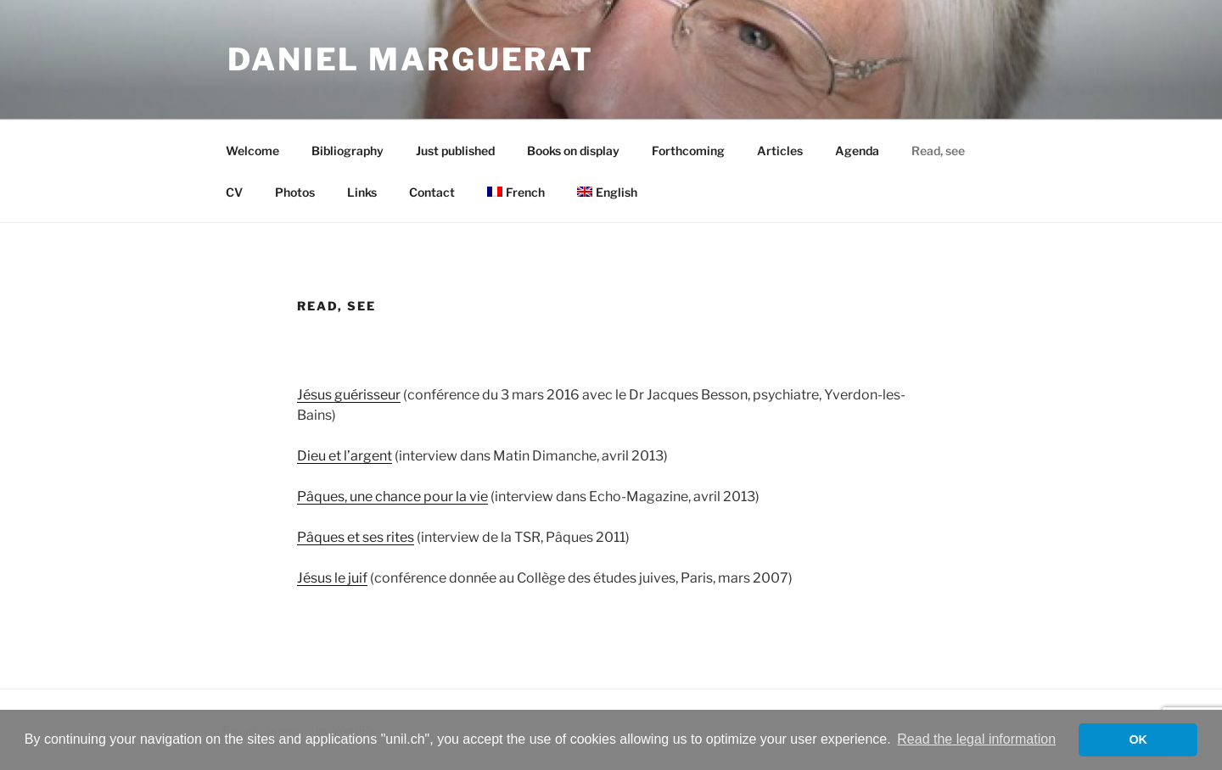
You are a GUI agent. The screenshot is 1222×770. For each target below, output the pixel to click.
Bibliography (347, 150)
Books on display (573, 150)
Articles (780, 150)
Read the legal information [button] (976, 739)
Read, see (938, 150)
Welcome (252, 150)
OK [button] (1138, 739)
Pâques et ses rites (355, 537)
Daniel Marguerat (410, 59)
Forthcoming (688, 150)
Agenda (857, 150)
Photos (295, 192)
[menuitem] (515, 192)
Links (362, 192)
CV (234, 192)
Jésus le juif (332, 578)
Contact (432, 192)
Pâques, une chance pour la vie (392, 496)
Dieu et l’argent (344, 456)
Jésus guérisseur (349, 395)
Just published (455, 150)
